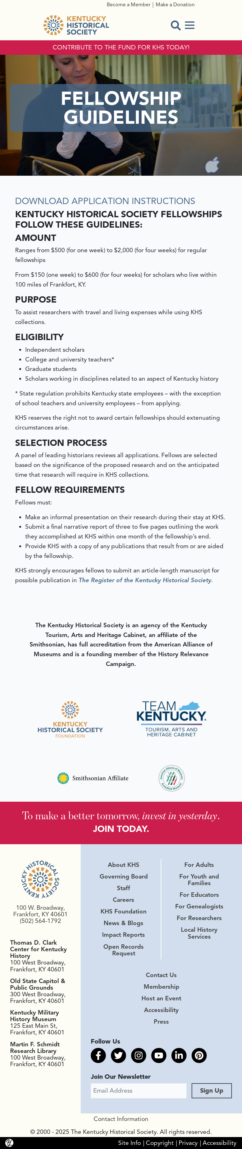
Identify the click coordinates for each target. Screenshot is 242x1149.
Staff (123, 888)
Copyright (160, 1143)
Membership (161, 987)
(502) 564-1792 (40, 921)
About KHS (123, 865)
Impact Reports (123, 935)
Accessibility (161, 1010)
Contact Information (121, 1119)
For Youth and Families (199, 880)
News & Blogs (123, 923)
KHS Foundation (124, 911)
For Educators (199, 895)
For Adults (199, 865)
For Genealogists (199, 906)
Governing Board (124, 876)
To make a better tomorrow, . (121, 815)
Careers (123, 900)
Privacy (188, 1143)
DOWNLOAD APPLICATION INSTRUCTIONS (105, 201)
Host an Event (161, 998)
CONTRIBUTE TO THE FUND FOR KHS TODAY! (121, 47)
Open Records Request (123, 950)
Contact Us (161, 975)
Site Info (129, 1143)
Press (161, 1022)
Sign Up (211, 1091)
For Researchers (199, 918)
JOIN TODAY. (121, 828)
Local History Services (199, 933)
